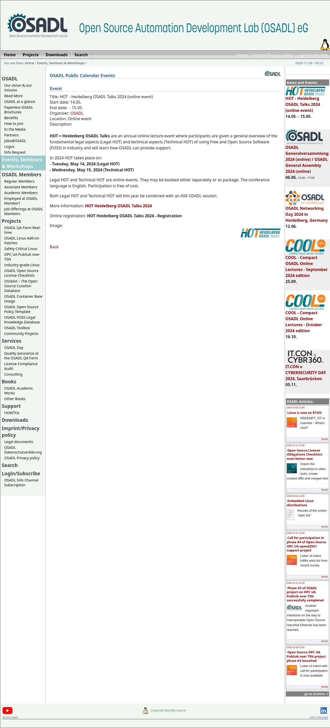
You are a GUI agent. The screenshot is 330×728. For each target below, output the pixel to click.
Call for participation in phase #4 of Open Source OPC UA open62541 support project (306, 543)
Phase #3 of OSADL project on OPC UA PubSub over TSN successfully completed (305, 594)
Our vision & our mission (18, 87)
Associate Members (20, 187)
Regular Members (19, 181)
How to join (13, 123)
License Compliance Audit (20, 366)
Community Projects (21, 333)
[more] (324, 439)
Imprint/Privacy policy (272, 55)
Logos (9, 146)
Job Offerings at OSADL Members (23, 211)
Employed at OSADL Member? (21, 201)
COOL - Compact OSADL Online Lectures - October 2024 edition (306, 319)
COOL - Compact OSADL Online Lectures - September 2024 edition (307, 264)
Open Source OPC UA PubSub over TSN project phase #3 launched (306, 656)
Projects (11, 221)
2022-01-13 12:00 (296, 583)
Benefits (11, 117)
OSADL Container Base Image (23, 298)
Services (11, 340)
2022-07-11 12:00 (296, 533)
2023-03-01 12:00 (296, 496)
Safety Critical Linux (20, 248)
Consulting (13, 374)
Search (10, 465)
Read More (13, 95)
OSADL (10, 78)
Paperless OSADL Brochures (18, 109)
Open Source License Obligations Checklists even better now (304, 454)
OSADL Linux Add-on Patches (21, 240)
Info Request (15, 152)
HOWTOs (11, 412)
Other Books (14, 398)
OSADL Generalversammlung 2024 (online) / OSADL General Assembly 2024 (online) (307, 157)
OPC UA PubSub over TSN (22, 256)
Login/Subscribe (312, 55)
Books (9, 381)
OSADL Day (13, 347)
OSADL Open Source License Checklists (21, 273)
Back (54, 246)
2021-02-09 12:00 (296, 647)
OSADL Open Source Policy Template (21, 309)
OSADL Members (21, 174)
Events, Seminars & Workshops (61, 63)
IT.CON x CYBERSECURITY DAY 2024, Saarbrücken (306, 370)
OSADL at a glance (19, 101)
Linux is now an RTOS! (304, 412)
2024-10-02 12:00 (296, 407)
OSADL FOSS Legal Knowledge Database (22, 319)
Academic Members (20, 192)
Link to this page (319, 717)
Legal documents (18, 441)
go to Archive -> (316, 694)
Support (11, 406)
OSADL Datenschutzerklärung (23, 450)
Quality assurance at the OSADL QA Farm (21, 355)
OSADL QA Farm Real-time (22, 230)
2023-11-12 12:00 (296, 445)
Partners (11, 135)
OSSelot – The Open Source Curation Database (20, 286)
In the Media (14, 129)
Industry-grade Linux (21, 264)
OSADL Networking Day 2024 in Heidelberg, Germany (307, 212)
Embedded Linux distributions (300, 502)
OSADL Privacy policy (21, 458)
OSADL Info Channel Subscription (21, 482)
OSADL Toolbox (17, 327)
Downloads (15, 420)
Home (242, 55)
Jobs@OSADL (15, 140)
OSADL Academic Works (18, 390)
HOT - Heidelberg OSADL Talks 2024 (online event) (306, 102)
